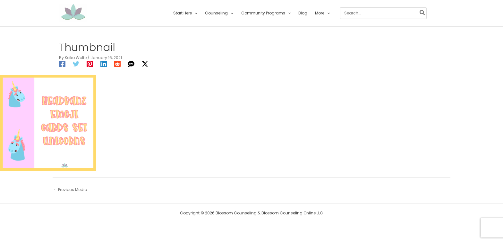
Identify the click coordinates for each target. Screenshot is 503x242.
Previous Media (70, 189)
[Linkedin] (103, 64)
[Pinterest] (90, 64)
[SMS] (131, 64)
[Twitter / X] (145, 64)
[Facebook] (62, 64)
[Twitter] (76, 64)
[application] (194, 13)
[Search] (422, 13)
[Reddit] (117, 64)
